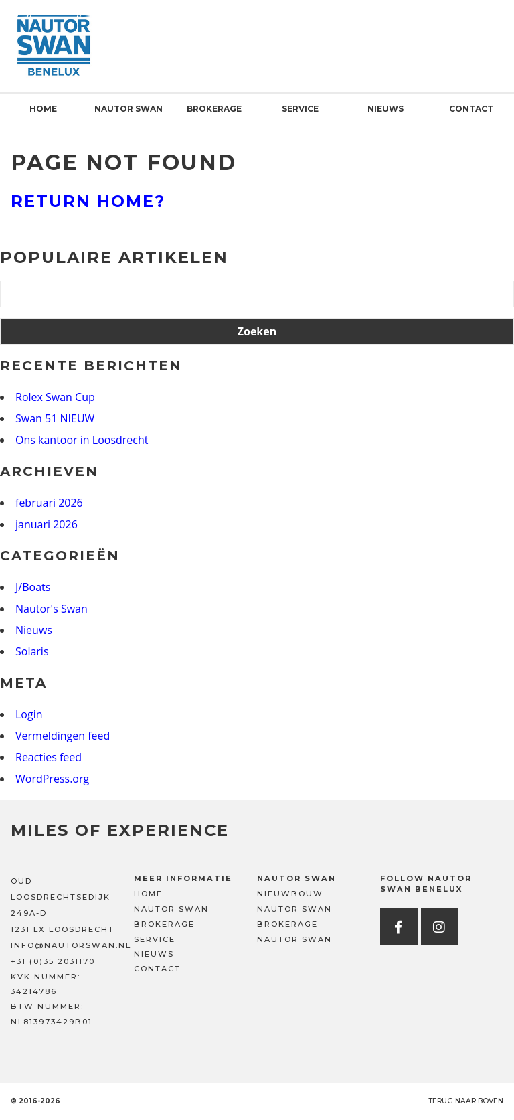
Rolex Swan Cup (55, 397)
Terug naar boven (465, 1101)
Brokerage (214, 109)
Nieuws (385, 109)
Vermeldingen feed (62, 735)
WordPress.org (52, 778)
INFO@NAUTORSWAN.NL (71, 945)
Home (43, 109)
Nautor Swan (128, 109)
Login (29, 714)
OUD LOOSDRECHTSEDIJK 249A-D (60, 897)
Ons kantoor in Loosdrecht (82, 439)
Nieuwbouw (290, 893)
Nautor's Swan (51, 608)
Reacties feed (48, 757)
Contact (471, 109)
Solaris (32, 651)
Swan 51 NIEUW (54, 418)
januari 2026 (46, 524)
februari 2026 (49, 502)
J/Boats (32, 587)
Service (300, 109)
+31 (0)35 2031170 (53, 961)
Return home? (88, 201)
